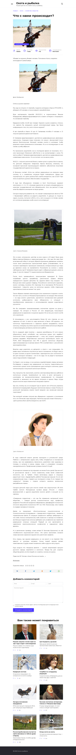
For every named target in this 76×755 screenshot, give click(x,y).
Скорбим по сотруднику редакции (48, 672)
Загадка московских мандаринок (20, 702)
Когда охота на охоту (47, 731)
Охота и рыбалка (27, 3)
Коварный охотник (19, 671)
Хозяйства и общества (21, 44)
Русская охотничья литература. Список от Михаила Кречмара (51, 702)
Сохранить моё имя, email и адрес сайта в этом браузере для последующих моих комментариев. (37, 605)
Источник (16, 560)
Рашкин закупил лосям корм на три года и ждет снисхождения (24, 642)
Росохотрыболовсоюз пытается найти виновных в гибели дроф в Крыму (24, 733)
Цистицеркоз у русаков (48, 641)
